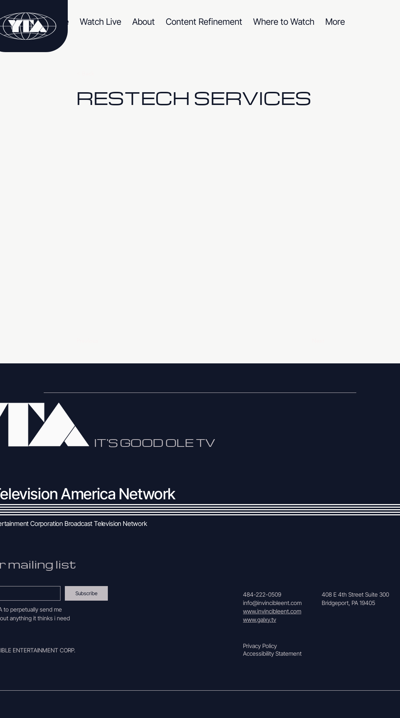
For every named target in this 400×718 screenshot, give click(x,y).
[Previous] (101, 340)
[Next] (306, 340)
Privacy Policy (260, 645)
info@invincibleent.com (272, 602)
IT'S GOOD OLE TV (154, 442)
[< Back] (101, 73)
